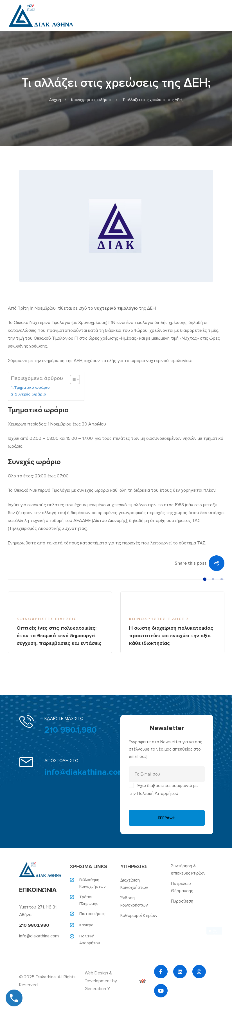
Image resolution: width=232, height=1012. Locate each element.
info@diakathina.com (84, 772)
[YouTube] (161, 990)
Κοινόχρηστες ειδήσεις (91, 99)
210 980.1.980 (70, 730)
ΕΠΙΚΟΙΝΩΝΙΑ (38, 890)
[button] (205, 579)
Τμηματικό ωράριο (32, 387)
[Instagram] (199, 971)
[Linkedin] (180, 971)
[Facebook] (161, 971)
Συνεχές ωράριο (30, 394)
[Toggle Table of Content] (72, 379)
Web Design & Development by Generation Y (115, 981)
